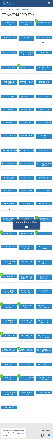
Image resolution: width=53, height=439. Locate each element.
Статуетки (10, 9)
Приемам (5, 435)
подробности (20, 433)
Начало (2, 9)
